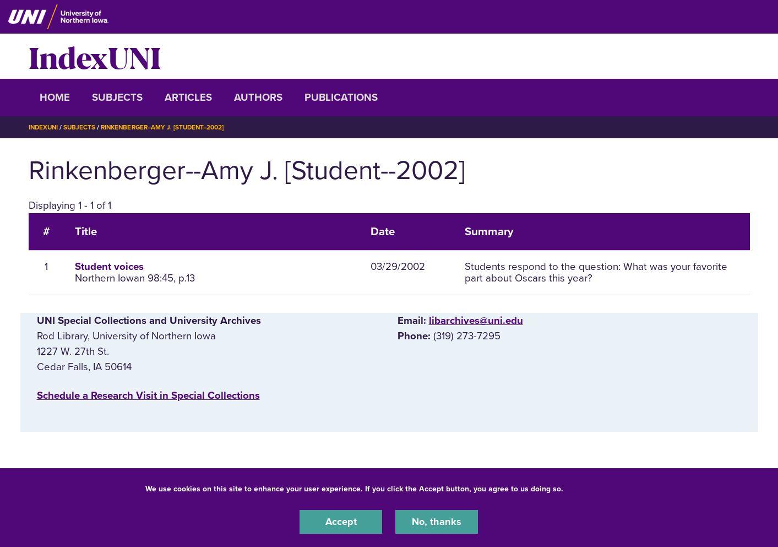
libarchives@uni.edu (476, 321)
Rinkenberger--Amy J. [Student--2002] (169, 127)
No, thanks (436, 522)
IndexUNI (95, 56)
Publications (341, 97)
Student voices (109, 267)
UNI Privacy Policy (600, 488)
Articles (188, 97)
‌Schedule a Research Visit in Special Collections (148, 395)
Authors (258, 97)
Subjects (117, 97)
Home (55, 97)
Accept (341, 522)
